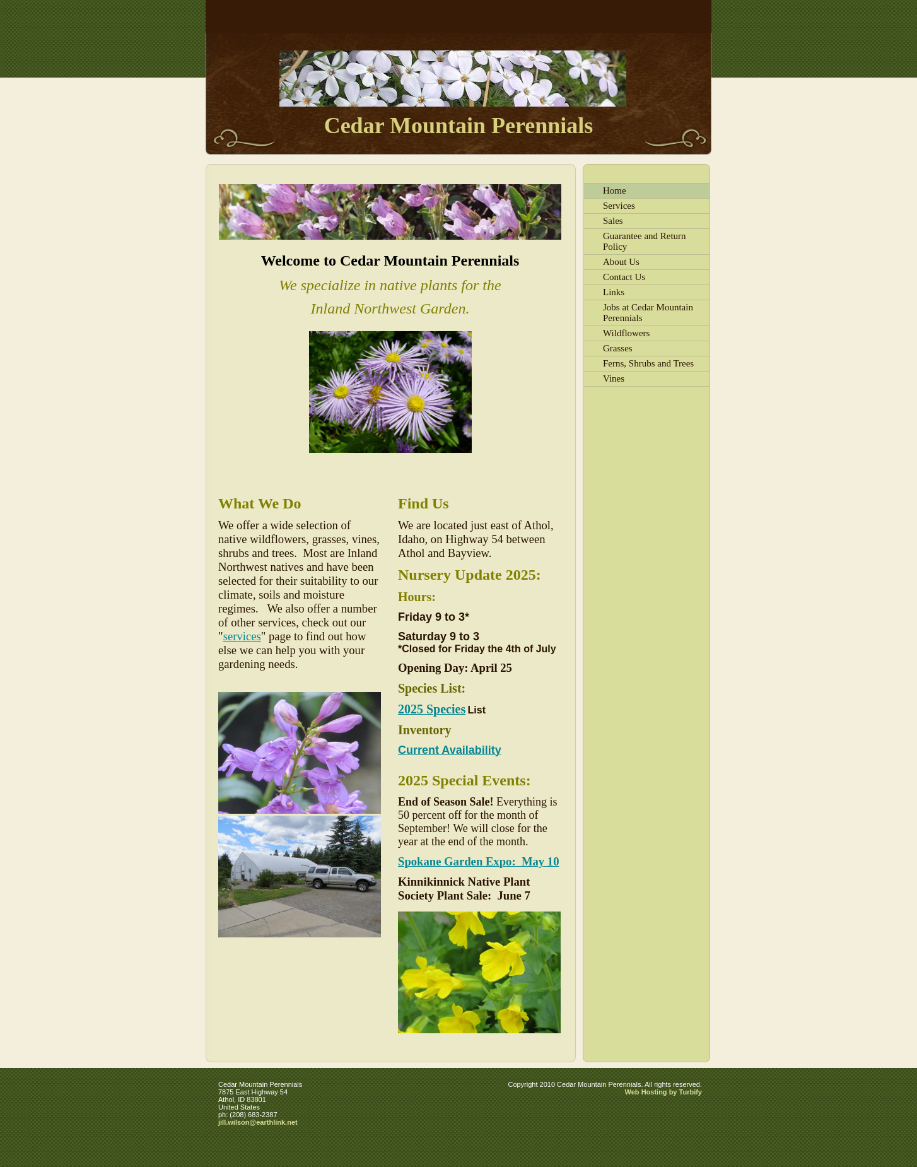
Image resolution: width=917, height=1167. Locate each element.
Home (614, 190)
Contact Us (624, 277)
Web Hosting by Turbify (663, 1092)
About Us (621, 262)
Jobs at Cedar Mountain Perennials (648, 312)
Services (619, 206)
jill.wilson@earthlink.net (258, 1122)
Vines (613, 378)
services (242, 636)
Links (613, 292)
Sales (613, 221)
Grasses (618, 348)
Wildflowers (626, 333)
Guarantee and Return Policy (644, 241)
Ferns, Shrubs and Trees (648, 363)
